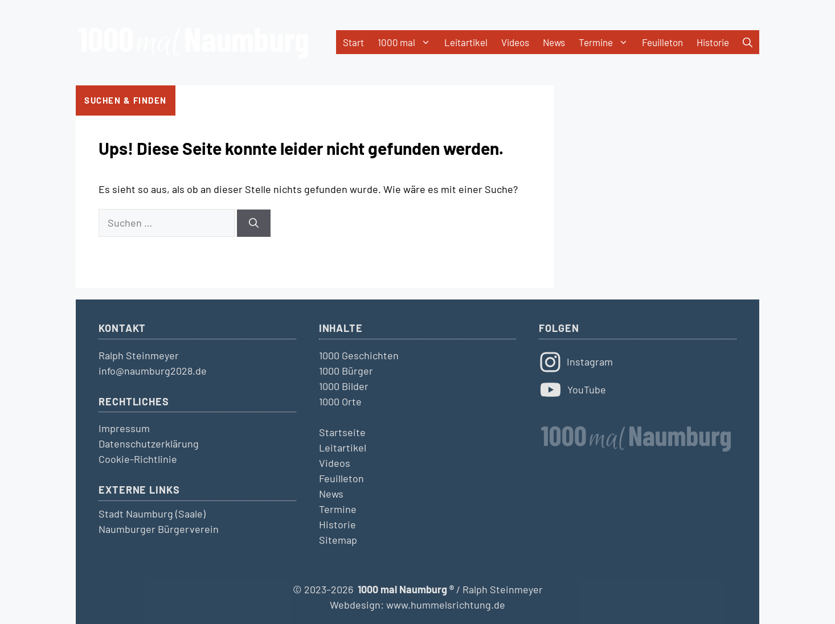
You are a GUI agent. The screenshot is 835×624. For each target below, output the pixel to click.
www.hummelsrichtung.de (445, 604)
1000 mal (407, 42)
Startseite (342, 432)
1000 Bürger (346, 370)
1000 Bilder (344, 386)
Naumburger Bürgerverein (159, 529)
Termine (607, 42)
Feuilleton (662, 42)
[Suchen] (254, 223)
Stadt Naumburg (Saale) (152, 513)
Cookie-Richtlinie (138, 459)
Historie (713, 42)
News (554, 42)
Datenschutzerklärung (149, 443)
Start (353, 42)
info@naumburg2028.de (153, 370)
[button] (747, 42)
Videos (515, 42)
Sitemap (338, 539)
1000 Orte (340, 401)
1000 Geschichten (359, 355)
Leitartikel (466, 42)
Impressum (124, 428)
